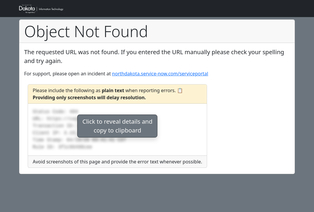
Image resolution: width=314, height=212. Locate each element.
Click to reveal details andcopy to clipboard (117, 125)
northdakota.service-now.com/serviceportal (160, 73)
